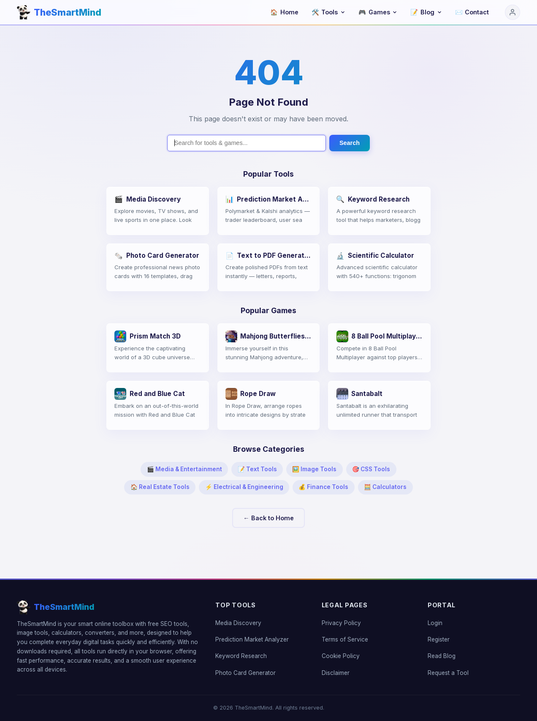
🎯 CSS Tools (371, 469)
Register (439, 639)
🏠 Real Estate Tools (160, 486)
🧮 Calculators (385, 486)
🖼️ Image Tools (314, 469)
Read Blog (442, 656)
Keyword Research (241, 656)
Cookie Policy (341, 656)
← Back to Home (268, 518)
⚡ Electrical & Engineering (244, 486)
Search (349, 142)
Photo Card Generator (245, 672)
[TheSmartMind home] (59, 12)
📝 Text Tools (257, 469)
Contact (472, 12)
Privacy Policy (341, 623)
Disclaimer (336, 672)
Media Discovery (238, 623)
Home (284, 12)
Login (435, 623)
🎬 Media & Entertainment (184, 469)
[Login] (512, 12)
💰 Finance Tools (323, 486)
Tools (328, 12)
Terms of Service (345, 639)
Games (377, 12)
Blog (426, 12)
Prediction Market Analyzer (252, 639)
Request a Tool (448, 672)
